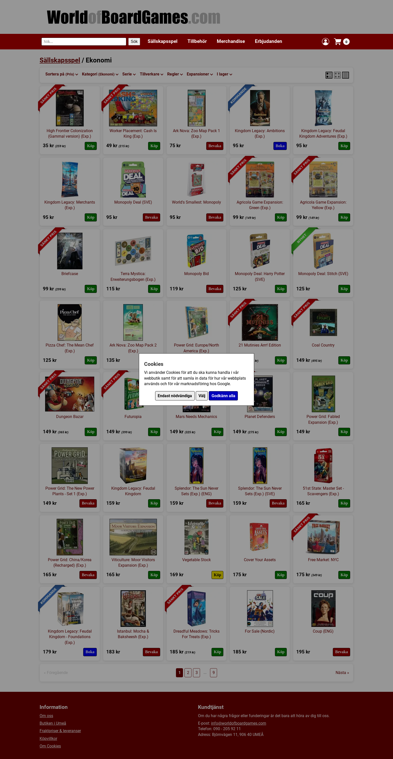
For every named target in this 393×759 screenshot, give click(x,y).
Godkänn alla (223, 395)
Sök (134, 41)
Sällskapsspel (162, 41)
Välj (202, 395)
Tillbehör (197, 41)
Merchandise (231, 41)
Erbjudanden (268, 41)
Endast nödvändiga (175, 395)
